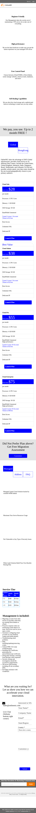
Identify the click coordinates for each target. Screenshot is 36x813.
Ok (29, 811)
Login (33, 1)
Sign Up (28, 1)
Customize (18, 456)
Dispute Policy (24, 794)
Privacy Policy (17, 811)
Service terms (15, 794)
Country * (21, 727)
